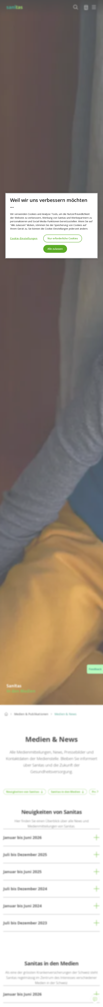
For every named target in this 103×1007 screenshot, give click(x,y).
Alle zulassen (55, 248)
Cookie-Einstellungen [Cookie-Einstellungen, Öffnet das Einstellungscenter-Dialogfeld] (24, 238)
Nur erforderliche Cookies (63, 238)
